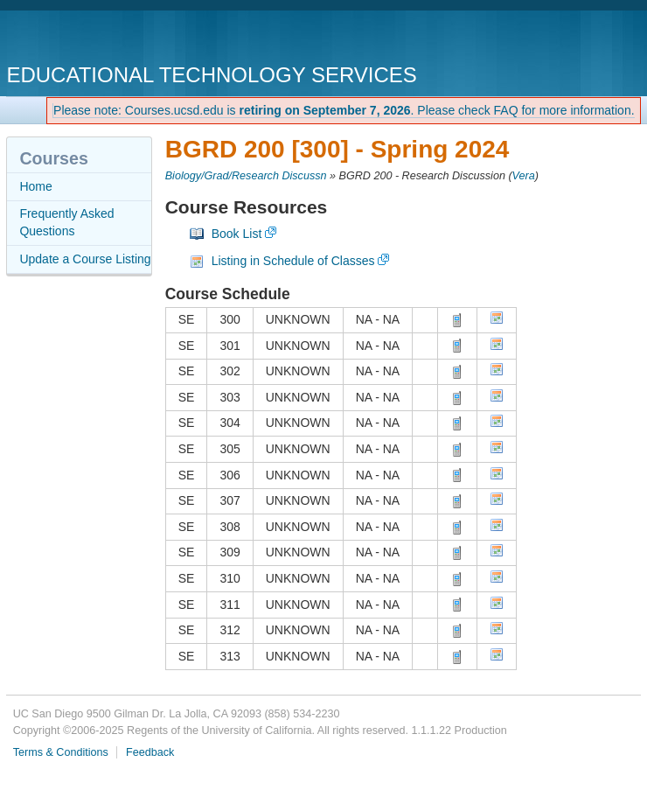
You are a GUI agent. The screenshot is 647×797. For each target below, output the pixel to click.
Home (35, 186)
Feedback (150, 752)
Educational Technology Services (211, 75)
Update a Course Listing (84, 259)
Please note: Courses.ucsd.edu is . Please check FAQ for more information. (344, 110)
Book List (237, 234)
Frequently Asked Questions (66, 222)
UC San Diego (106, 39)
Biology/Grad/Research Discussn (246, 176)
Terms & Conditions (60, 752)
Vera (523, 176)
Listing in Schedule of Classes (293, 261)
